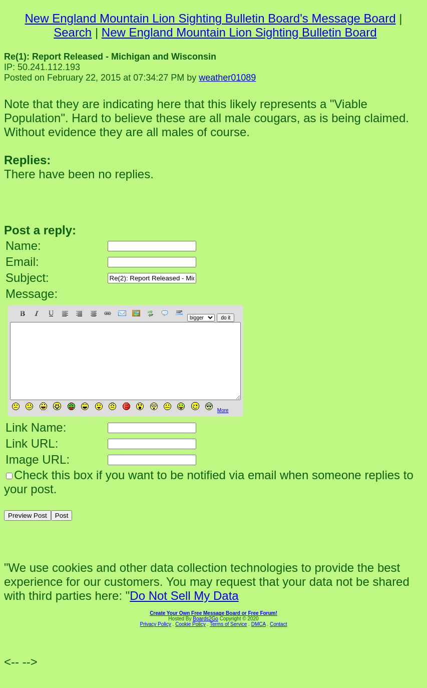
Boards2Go (205, 633)
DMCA (258, 639)
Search (73, 32)
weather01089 (227, 78)
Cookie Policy (190, 639)
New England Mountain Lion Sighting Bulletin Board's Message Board (210, 18)
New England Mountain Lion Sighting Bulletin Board (239, 32)
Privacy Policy (155, 639)
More (223, 425)
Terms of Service (228, 639)
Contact (278, 639)
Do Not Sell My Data (184, 610)
